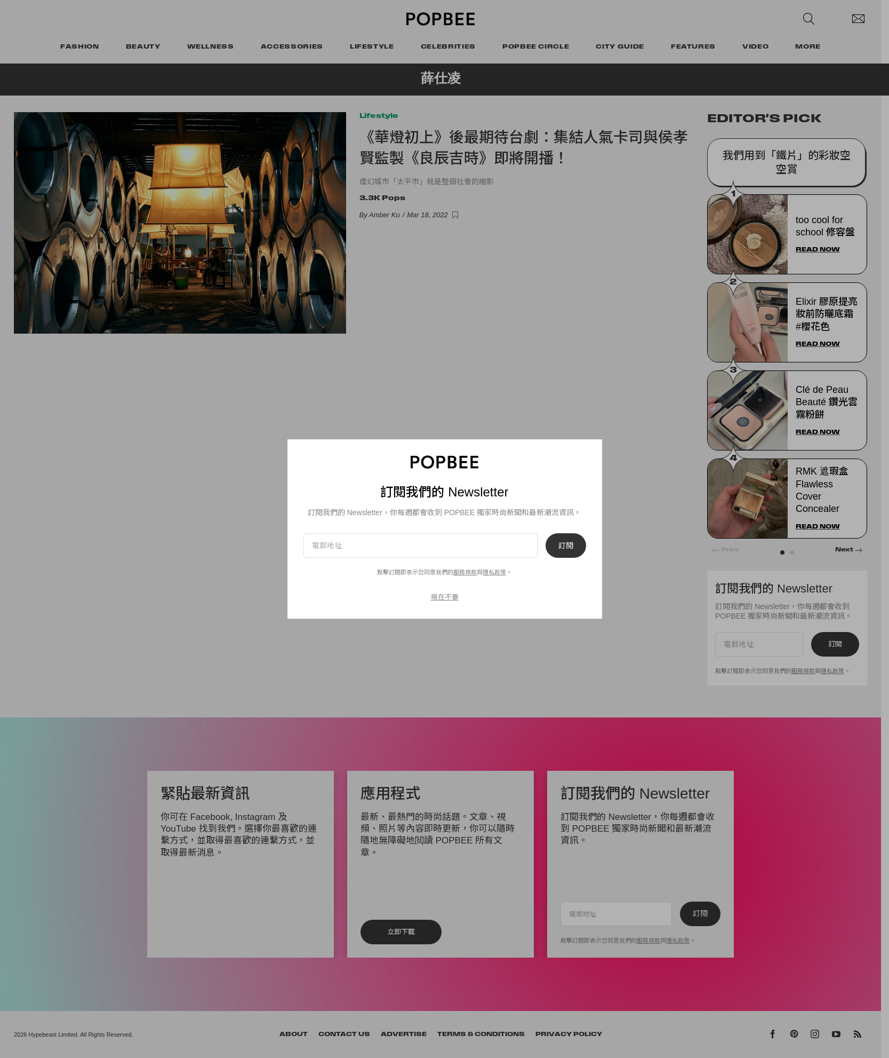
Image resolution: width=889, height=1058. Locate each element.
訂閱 (565, 545)
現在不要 (445, 597)
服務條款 (465, 572)
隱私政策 (494, 572)
